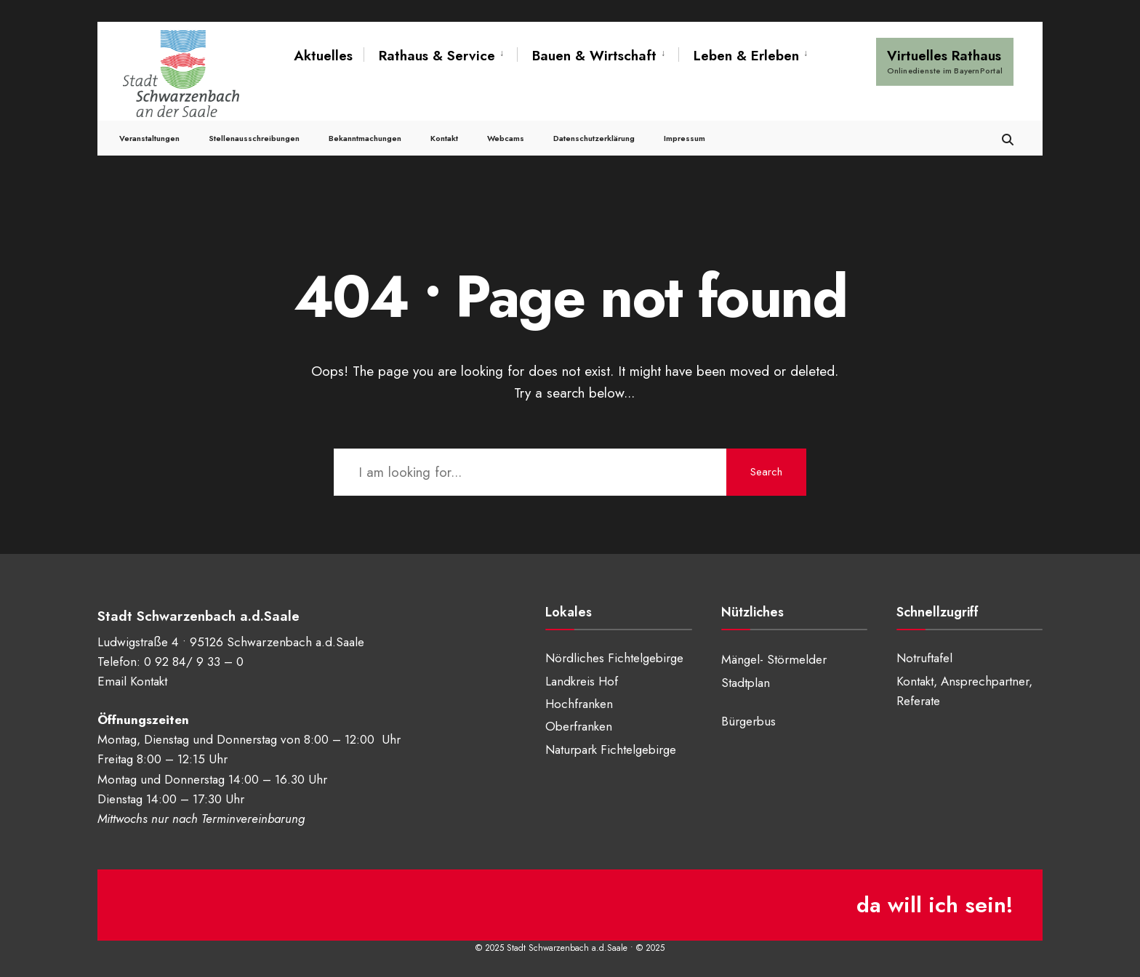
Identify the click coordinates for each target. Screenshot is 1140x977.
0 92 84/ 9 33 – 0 (194, 661)
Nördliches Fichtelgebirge (614, 658)
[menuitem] (440, 56)
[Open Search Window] (1008, 137)
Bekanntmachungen (365, 138)
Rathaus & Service (437, 55)
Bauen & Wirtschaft (594, 55)
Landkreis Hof (581, 681)
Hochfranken (579, 703)
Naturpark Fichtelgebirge (610, 749)
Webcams (505, 138)
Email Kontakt (132, 681)
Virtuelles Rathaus (945, 61)
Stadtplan (745, 682)
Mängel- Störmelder (774, 659)
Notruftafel (924, 658)
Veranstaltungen (149, 138)
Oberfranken (578, 726)
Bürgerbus (748, 721)
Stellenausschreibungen (254, 138)
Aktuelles (323, 55)
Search (766, 472)
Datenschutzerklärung (594, 138)
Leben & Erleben (746, 55)
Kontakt (444, 138)
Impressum (684, 138)
